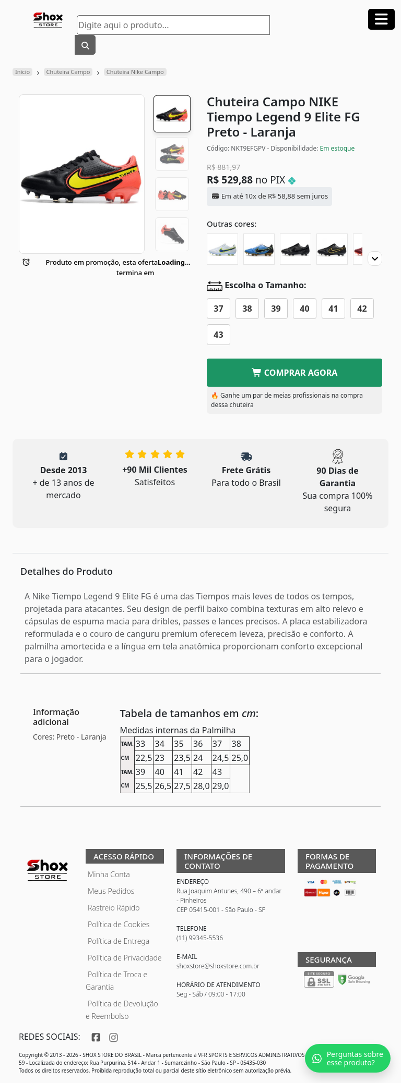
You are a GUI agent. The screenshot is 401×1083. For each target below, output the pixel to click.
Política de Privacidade (125, 958)
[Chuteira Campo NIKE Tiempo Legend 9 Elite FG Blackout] (295, 249)
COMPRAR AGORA (295, 372)
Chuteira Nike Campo (135, 72)
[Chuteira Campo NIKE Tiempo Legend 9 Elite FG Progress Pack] (222, 249)
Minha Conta (109, 874)
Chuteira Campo (68, 72)
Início (22, 72)
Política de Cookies (118, 924)
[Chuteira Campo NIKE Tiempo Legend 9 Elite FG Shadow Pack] (332, 249)
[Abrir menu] (381, 19)
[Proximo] (375, 258)
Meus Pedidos (111, 891)
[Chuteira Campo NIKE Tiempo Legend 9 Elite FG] (259, 249)
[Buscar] (85, 45)
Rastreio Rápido (113, 908)
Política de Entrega (118, 941)
